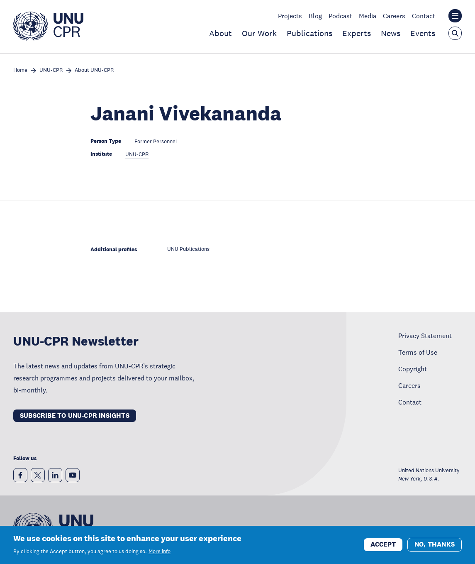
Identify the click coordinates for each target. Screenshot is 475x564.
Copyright (412, 369)
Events (422, 33)
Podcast (340, 16)
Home (20, 70)
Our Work (259, 33)
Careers (394, 16)
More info (160, 552)
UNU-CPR (51, 70)
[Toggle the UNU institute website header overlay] (455, 15)
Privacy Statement (425, 335)
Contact (423, 16)
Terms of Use (417, 352)
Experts (356, 33)
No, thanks (434, 545)
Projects (290, 16)
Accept (383, 545)
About (220, 33)
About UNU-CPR (94, 70)
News (390, 33)
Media (367, 16)
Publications (309, 33)
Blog (315, 16)
